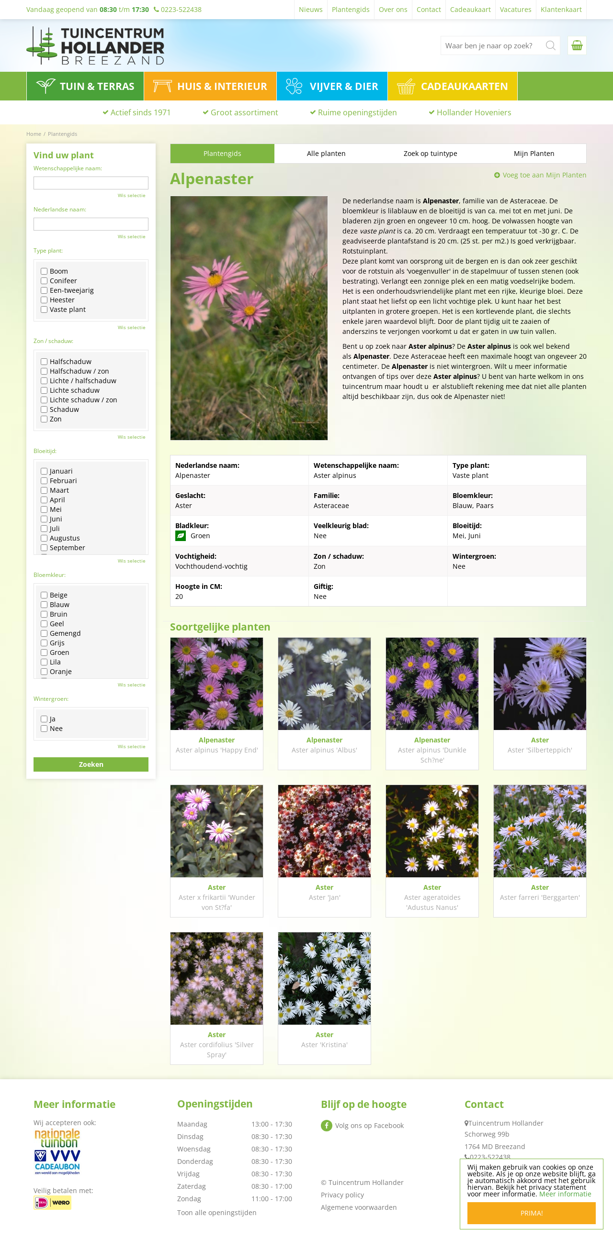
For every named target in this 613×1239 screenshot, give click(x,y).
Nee (52, 728)
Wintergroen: (51, 699)
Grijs (53, 643)
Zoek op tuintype (430, 153)
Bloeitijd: (45, 451)
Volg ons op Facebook (369, 1125)
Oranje (56, 671)
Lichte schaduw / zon (79, 400)
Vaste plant (63, 309)
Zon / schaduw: (53, 341)
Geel (52, 623)
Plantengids (222, 153)
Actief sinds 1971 (141, 112)
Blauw (55, 604)
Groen (55, 652)
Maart (55, 490)
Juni (51, 519)
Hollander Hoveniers (474, 112)
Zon (51, 419)
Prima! (532, 1213)
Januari (57, 471)
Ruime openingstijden (357, 112)
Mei (51, 509)
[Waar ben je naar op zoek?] (500, 45)
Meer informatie (565, 1194)
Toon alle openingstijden (217, 1212)
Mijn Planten (534, 153)
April (53, 500)
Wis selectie (132, 195)
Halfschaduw (66, 361)
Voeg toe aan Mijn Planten (545, 174)
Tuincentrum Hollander (506, 1123)
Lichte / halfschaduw (78, 380)
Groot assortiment (244, 112)
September (63, 547)
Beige (54, 595)
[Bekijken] (577, 45)
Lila (51, 662)
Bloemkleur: (50, 575)
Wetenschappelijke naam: (68, 168)
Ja (48, 719)
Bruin (54, 614)
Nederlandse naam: (60, 209)
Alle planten (326, 153)
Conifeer (59, 280)
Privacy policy (342, 1194)
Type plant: (48, 250)
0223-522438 (490, 1157)
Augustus (60, 538)
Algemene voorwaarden (359, 1207)
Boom (54, 271)
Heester (58, 300)
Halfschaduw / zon (75, 371)
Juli (50, 528)
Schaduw (60, 409)
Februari (59, 480)
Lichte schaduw (70, 390)
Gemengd (61, 633)
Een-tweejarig (67, 290)
